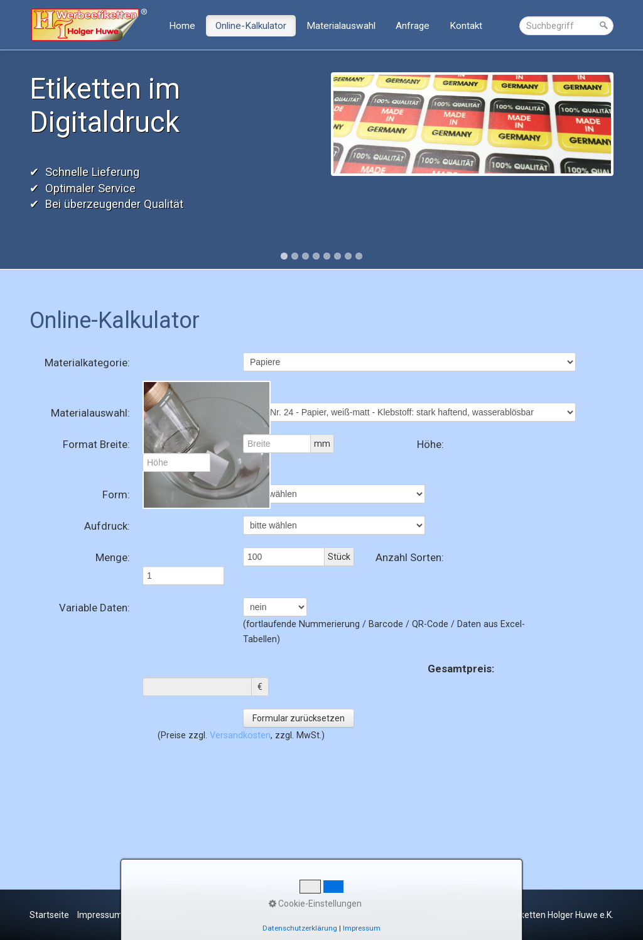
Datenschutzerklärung (299, 928)
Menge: (112, 557)
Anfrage (413, 25)
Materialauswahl (341, 25)
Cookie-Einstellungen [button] (315, 904)
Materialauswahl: (90, 413)
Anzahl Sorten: (410, 557)
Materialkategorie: (87, 362)
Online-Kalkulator (250, 25)
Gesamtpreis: (461, 668)
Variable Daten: (94, 607)
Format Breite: (96, 444)
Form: (116, 494)
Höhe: (430, 444)
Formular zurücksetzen (298, 718)
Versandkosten (240, 735)
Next (626, 158)
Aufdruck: (107, 526)
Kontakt (466, 25)
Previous (16, 158)
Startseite (49, 915)
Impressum (99, 915)
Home (182, 25)
